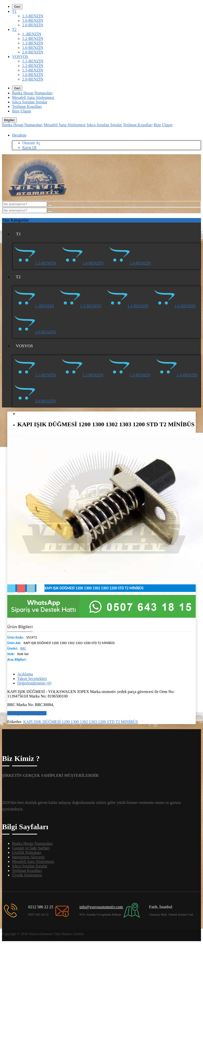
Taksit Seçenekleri (32, 678)
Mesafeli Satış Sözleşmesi (33, 97)
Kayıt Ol (29, 147)
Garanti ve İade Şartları (31, 848)
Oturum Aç (31, 143)
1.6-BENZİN (32, 20)
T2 (14, 29)
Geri (17, 7)
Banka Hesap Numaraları (32, 93)
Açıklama (25, 674)
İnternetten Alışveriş (28, 857)
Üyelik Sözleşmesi (27, 875)
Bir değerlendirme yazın (26, 713)
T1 (14, 11)
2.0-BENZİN (32, 25)
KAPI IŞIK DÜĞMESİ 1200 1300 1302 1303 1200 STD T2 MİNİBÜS (80, 722)
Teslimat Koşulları (27, 106)
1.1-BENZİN (32, 61)
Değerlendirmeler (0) (34, 683)
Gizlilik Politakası (26, 852)
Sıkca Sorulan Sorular (29, 102)
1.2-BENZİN (32, 38)
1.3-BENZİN (32, 16)
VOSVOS (20, 56)
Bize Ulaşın (21, 111)
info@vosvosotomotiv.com (101, 907)
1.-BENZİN (31, 34)
